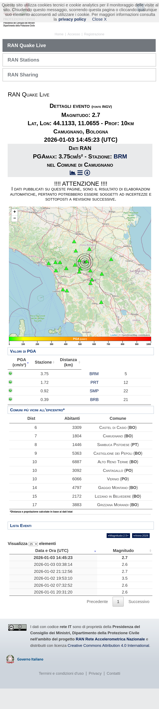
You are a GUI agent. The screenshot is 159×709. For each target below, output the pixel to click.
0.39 (23, 404)
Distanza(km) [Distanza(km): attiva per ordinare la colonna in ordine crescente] (65, 362)
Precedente (97, 622)
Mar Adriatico (92, 612)
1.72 (23, 382)
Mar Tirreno (93, 581)
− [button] (14, 218)
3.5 (62, 591)
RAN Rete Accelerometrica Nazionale (110, 659)
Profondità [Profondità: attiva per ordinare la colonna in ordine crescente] (121, 550)
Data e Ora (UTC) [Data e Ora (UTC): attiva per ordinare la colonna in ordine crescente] (28, 550)
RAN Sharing (22, 74)
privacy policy (72, 19)
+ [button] (14, 212)
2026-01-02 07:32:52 (29, 603)
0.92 (23, 393)
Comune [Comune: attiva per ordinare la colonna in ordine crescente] (126, 362)
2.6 (62, 572)
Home (59, 34)
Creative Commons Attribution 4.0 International (108, 666)
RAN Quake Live (26, 45)
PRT (47, 382)
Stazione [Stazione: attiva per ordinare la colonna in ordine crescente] (41, 362)
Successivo (138, 622)
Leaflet (113, 335)
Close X (99, 19)
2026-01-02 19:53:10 (29, 591)
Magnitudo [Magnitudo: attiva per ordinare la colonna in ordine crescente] (61, 550)
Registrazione (94, 34)
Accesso (73, 34)
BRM (120, 156)
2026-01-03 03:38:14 (29, 572)
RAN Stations (23, 60)
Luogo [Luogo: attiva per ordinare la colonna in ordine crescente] (91, 550)
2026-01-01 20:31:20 (29, 612)
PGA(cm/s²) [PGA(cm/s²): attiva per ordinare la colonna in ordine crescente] (18, 362)
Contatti (113, 694)
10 (22, 461)
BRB (47, 404)
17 (22, 504)
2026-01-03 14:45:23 (29, 560)
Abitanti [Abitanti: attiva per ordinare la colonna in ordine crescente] (89, 362)
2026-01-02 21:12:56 (29, 581)
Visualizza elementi (32, 543)
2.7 (62, 560)
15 (22, 496)
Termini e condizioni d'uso (61, 694)
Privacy (95, 694)
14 (22, 487)
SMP (46, 393)
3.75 (23, 373)
